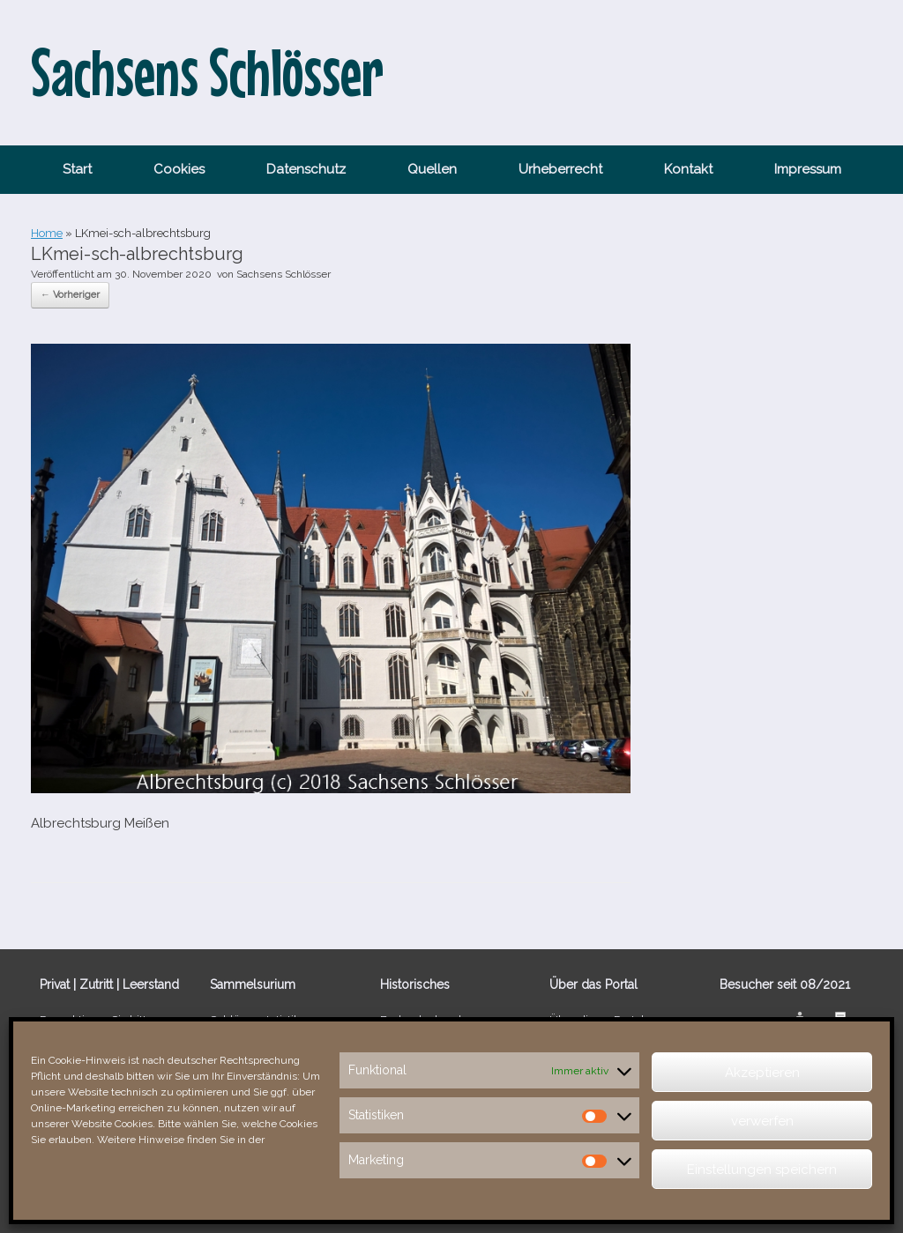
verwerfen (762, 1121)
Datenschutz (306, 169)
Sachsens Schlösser (283, 274)
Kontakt (688, 169)
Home (47, 233)
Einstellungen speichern (762, 1169)
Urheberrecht (560, 169)
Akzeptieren (762, 1073)
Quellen (432, 169)
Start (77, 169)
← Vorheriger (70, 295)
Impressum (807, 169)
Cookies (179, 169)
